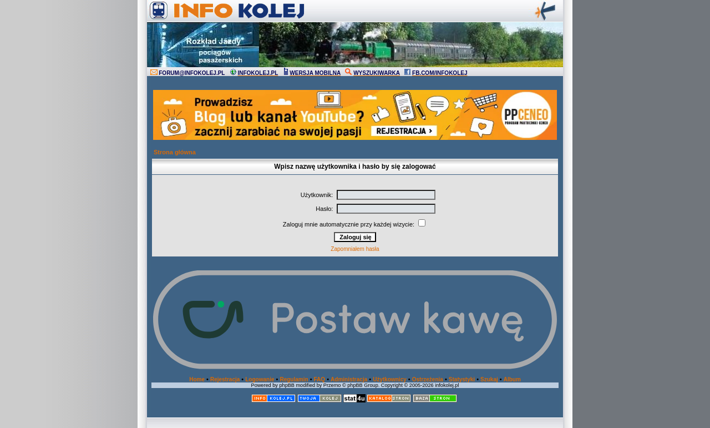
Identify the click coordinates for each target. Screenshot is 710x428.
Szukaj (489, 379)
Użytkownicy (390, 379)
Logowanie (259, 379)
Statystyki (462, 379)
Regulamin (294, 379)
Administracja (349, 379)
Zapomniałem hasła (355, 249)
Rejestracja (225, 379)
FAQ (320, 379)
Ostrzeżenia (427, 379)
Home (197, 379)
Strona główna (175, 152)
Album (512, 379)
